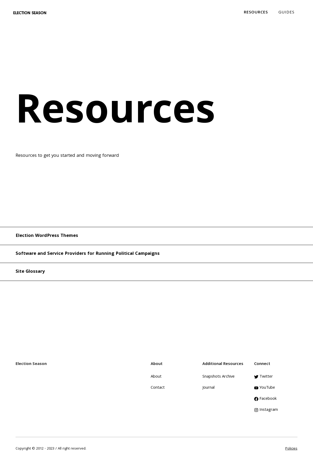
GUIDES (286, 12)
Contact (158, 387)
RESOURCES (256, 12)
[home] (29, 13)
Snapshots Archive (218, 376)
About (156, 376)
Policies (291, 449)
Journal (208, 387)
